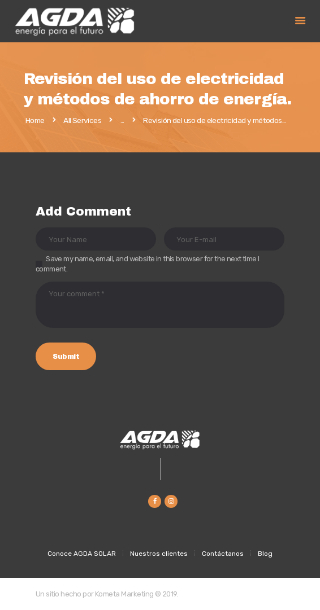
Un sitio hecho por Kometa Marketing (94, 594)
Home (35, 121)
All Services (82, 120)
